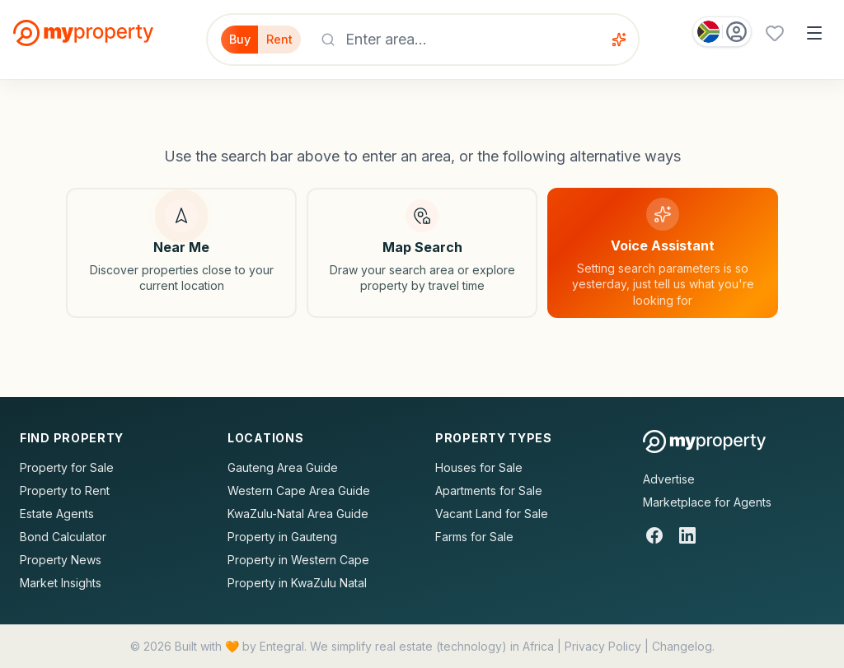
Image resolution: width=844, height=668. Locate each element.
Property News (60, 560)
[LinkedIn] (687, 535)
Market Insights (60, 583)
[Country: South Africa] (722, 31)
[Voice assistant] (627, 39)
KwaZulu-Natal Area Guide (297, 514)
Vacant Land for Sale (491, 514)
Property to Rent (65, 490)
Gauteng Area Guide (282, 467)
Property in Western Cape (298, 560)
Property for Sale (67, 467)
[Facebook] (654, 535)
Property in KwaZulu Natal (297, 583)
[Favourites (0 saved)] (774, 32)
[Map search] (422, 253)
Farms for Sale (474, 537)
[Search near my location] (181, 253)
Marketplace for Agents (707, 502)
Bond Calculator (63, 537)
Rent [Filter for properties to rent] (290, 39)
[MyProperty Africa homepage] (704, 441)
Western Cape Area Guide (298, 490)
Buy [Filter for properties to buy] (238, 39)
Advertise (669, 479)
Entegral (282, 646)
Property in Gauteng (282, 537)
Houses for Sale (479, 467)
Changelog (682, 646)
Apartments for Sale (488, 490)
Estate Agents (57, 514)
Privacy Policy (603, 646)
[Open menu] (814, 32)
